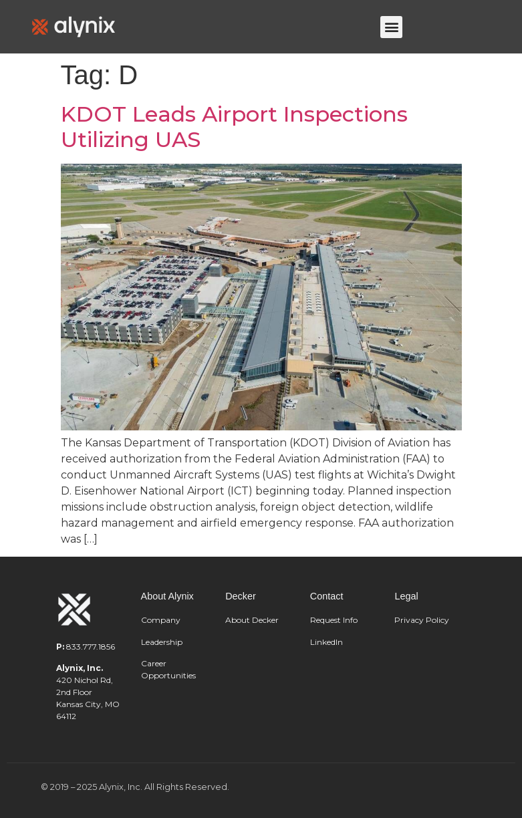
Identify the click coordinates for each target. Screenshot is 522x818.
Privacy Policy (421, 620)
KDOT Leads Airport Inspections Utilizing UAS (234, 126)
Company (160, 620)
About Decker (252, 620)
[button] (391, 27)
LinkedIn (326, 642)
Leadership (162, 642)
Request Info (334, 620)
